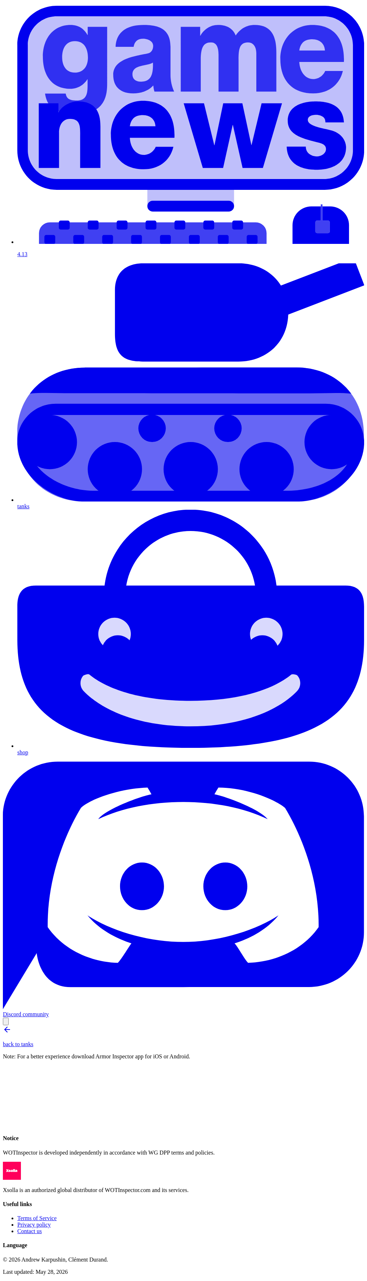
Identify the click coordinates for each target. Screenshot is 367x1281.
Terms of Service (37, 1218)
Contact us (29, 1231)
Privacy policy (34, 1225)
